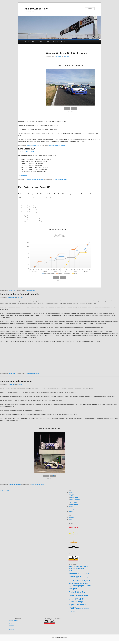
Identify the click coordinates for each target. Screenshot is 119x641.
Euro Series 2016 (27, 149)
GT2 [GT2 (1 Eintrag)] (78, 573)
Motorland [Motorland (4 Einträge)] (80, 583)
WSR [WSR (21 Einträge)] (73, 611)
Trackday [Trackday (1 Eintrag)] (89, 604)
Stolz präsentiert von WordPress (59, 637)
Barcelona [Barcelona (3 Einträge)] (83, 566)
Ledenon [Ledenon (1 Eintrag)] (70, 580)
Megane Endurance (75, 499)
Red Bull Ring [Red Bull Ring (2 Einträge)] (72, 595)
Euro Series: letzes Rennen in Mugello (19, 294)
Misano (42, 484)
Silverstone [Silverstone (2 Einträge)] (71, 599)
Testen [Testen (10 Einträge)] (84, 605)
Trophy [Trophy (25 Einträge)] (72, 608)
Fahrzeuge (34, 41)
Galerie (48, 41)
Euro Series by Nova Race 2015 (34, 187)
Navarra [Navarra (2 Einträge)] (86, 583)
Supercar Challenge (60, 145)
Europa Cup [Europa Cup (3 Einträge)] (81, 571)
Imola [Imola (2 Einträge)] (87, 573)
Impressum (11, 629)
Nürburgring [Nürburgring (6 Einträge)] (77, 586)
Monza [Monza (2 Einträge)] (75, 583)
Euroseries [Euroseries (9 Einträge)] (73, 574)
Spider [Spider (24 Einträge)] (82, 599)
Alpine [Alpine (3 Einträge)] (77, 566)
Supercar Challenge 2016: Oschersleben (66, 53)
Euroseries (56, 179)
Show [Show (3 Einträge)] (88, 595)
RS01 (71, 501)
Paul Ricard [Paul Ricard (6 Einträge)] (86, 586)
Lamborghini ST (74, 504)
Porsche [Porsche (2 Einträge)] (79, 589)
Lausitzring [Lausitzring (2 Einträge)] (85, 577)
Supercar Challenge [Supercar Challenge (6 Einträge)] (76, 602)
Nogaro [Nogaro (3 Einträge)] (71, 585)
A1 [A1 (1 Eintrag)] (71, 566)
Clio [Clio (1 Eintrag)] (87, 566)
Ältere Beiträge (5, 490)
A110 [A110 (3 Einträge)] (73, 566)
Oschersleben (52, 145)
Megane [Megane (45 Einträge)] (85, 580)
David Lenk (66, 56)
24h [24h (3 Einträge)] (70, 566)
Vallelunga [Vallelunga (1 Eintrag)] (87, 608)
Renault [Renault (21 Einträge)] (80, 595)
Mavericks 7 (12, 625)
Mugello (37, 373)
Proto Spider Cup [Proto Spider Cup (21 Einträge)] (77, 592)
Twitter (70, 519)
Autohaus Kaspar (13, 620)
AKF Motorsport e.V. (36, 8)
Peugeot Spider (74, 502)
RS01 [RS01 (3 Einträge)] (85, 595)
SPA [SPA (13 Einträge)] (76, 599)
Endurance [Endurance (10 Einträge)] (73, 571)
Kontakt (63, 41)
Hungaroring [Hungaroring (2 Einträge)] (83, 573)
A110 (71, 495)
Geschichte (55, 41)
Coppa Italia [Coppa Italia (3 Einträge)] (72, 568)
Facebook (71, 517)
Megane (61, 179)
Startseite (27, 41)
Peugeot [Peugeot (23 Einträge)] (73, 589)
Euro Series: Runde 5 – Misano (15, 381)
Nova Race (24, 175)
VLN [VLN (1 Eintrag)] (69, 611)
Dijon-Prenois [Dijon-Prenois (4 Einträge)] (80, 568)
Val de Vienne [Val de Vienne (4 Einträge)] (80, 608)
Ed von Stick (12, 622)
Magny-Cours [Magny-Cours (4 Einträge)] (77, 581)
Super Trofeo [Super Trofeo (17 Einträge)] (75, 604)
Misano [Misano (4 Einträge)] (71, 583)
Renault (65, 179)
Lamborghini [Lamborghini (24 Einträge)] (75, 576)
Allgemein (29, 145)
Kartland (11, 623)
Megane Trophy (35, 145)
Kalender (42, 41)
